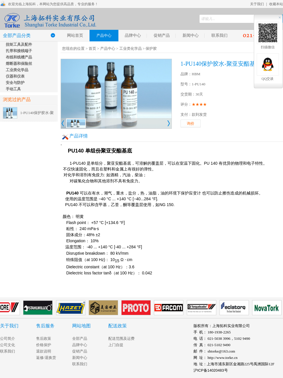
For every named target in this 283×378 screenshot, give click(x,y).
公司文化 (7, 345)
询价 (190, 123)
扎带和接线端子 (19, 51)
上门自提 (115, 345)
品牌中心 (133, 35)
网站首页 (75, 35)
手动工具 (13, 89)
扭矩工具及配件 (19, 44)
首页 (92, 48)
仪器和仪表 (15, 76)
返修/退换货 (46, 357)
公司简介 (7, 338)
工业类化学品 (17, 70)
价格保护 (43, 345)
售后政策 (43, 338)
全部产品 (79, 338)
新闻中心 (191, 35)
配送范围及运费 (121, 338)
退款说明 (43, 351)
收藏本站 (276, 4)
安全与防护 (15, 82)
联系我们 (219, 35)
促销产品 (162, 35)
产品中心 (107, 48)
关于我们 (257, 4)
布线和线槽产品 (19, 57)
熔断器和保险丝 (19, 63)
